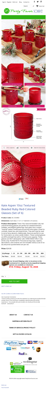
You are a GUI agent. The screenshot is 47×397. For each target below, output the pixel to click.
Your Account (5, 387)
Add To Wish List (6, 286)
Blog (20, 2)
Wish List (14, 2)
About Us (13, 315)
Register (9, 2)
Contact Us (26, 2)
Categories (4, 17)
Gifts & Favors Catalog (22, 334)
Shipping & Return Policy (22, 321)
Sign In (4, 2)
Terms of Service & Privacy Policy (22, 328)
